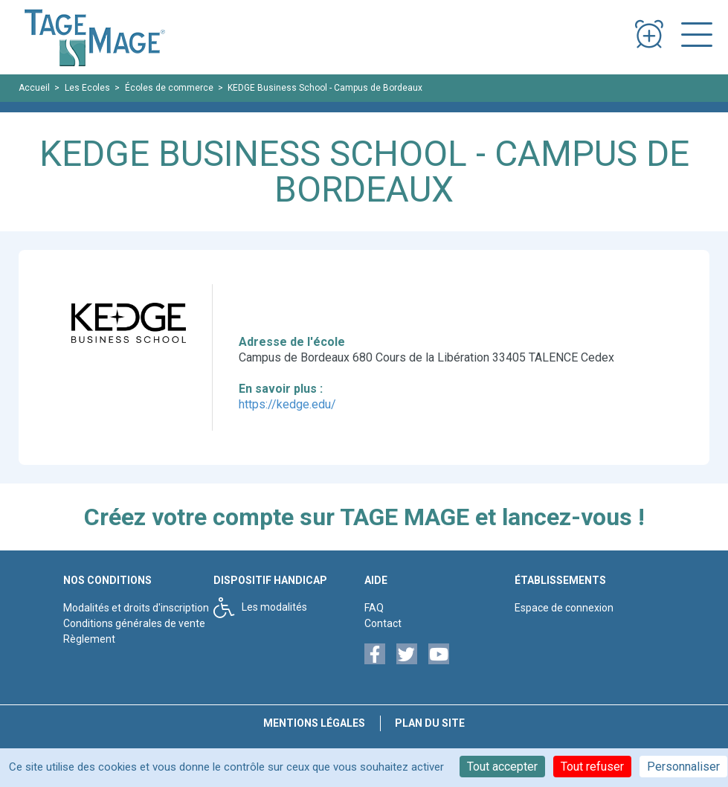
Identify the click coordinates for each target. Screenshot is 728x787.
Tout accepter (502, 766)
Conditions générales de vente (134, 623)
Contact (383, 623)
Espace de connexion (564, 608)
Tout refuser (592, 766)
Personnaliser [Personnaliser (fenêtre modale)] (683, 766)
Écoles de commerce (169, 88)
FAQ (374, 608)
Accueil (34, 88)
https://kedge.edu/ (287, 404)
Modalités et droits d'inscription (136, 608)
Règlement (89, 639)
